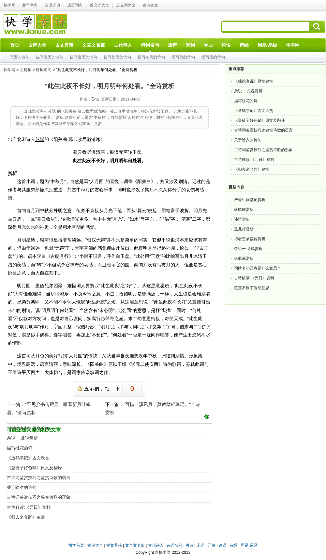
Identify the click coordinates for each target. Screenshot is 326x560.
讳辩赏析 (242, 219)
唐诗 (189, 545)
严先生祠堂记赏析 (249, 199)
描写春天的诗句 (49, 57)
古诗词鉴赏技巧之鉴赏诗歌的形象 (38, 497)
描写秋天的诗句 (117, 57)
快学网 (9, 5)
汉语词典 (52, 5)
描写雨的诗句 (183, 57)
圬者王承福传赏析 (249, 239)
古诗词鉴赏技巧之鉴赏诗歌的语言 (38, 477)
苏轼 (95, 99)
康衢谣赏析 (244, 258)
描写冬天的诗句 (151, 57)
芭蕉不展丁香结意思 (251, 288)
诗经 (233, 545)
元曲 (211, 545)
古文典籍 (114, 545)
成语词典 (75, 5)
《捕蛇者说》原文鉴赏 (28, 428)
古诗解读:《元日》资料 (29, 507)
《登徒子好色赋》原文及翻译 (34, 467)
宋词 (200, 545)
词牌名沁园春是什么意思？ (257, 268)
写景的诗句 (19, 57)
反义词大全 (126, 5)
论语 (223, 545)
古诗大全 (95, 545)
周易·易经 (267, 45)
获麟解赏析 (244, 209)
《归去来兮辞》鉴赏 (26, 517)
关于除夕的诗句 (22, 487)
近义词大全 (99, 5)
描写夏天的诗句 (83, 57)
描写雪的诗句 (213, 57)
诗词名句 (44, 70)
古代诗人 (156, 545)
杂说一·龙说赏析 (22, 438)
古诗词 (26, 70)
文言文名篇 (135, 545)
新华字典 (30, 5)
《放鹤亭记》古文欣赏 (28, 458)
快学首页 (76, 545)
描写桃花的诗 (19, 447)
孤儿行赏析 (244, 229)
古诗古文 (150, 5)
